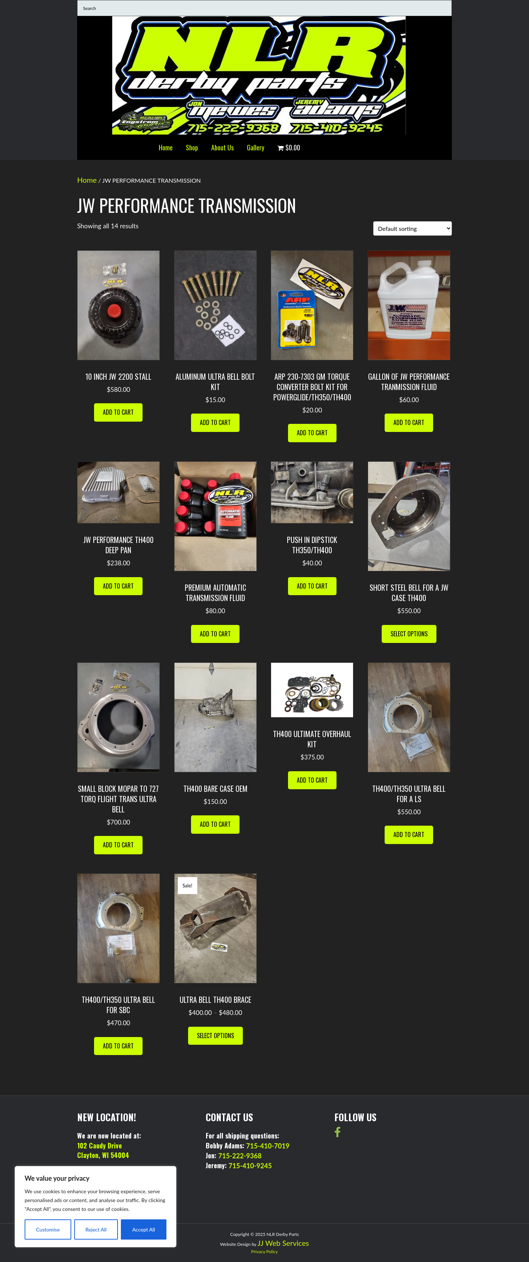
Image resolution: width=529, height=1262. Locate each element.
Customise (48, 1229)
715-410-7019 (267, 1146)
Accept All (143, 1229)
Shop (192, 147)
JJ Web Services (283, 1242)
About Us (222, 147)
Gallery (255, 147)
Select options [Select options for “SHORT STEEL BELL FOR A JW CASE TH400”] (409, 633)
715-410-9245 (250, 1166)
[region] (95, 1206)
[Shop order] (412, 228)
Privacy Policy (264, 1251)
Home (166, 147)
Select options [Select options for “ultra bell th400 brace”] (215, 1035)
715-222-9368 (240, 1156)
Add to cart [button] (118, 412)
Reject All (96, 1229)
